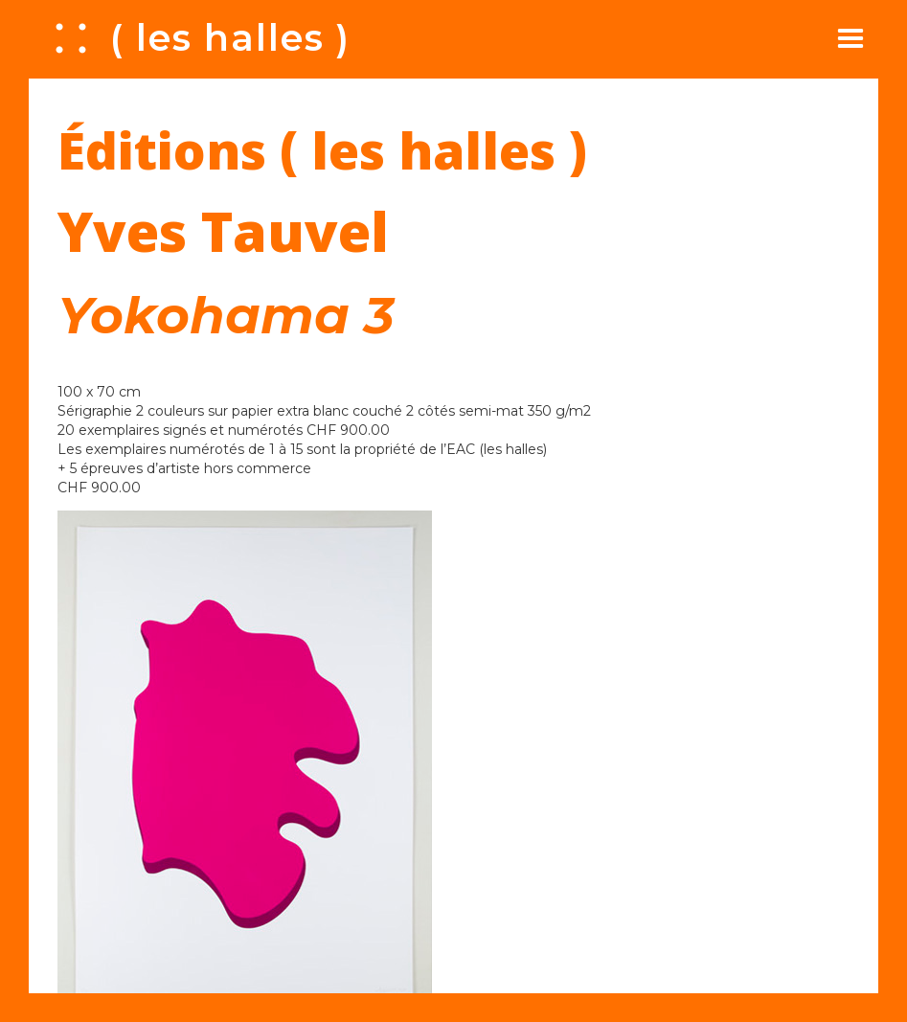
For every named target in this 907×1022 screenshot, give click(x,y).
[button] (850, 38)
